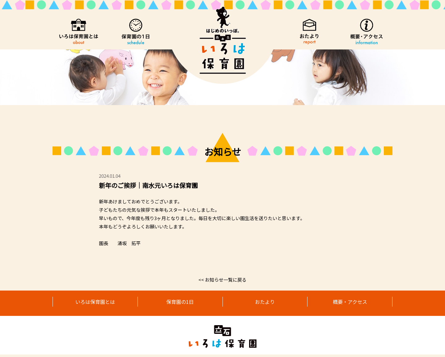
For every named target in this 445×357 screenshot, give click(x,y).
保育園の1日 (180, 302)
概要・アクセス (349, 302)
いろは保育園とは (95, 302)
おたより (264, 302)
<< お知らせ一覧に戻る (222, 279)
